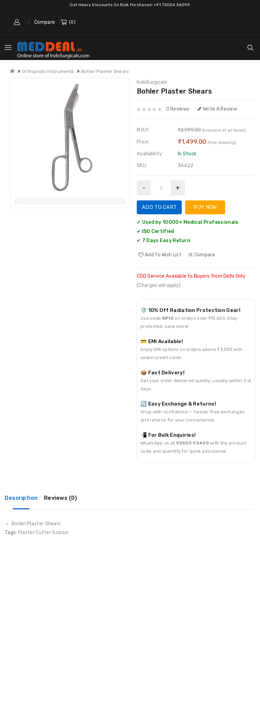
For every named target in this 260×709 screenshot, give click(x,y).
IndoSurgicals (152, 82)
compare (204, 255)
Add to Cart (159, 207)
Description (21, 498)
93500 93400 (192, 443)
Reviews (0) (60, 498)
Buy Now (205, 207)
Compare (44, 22)
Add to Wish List (163, 255)
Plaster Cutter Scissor (43, 532)
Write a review (217, 109)
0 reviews (178, 109)
